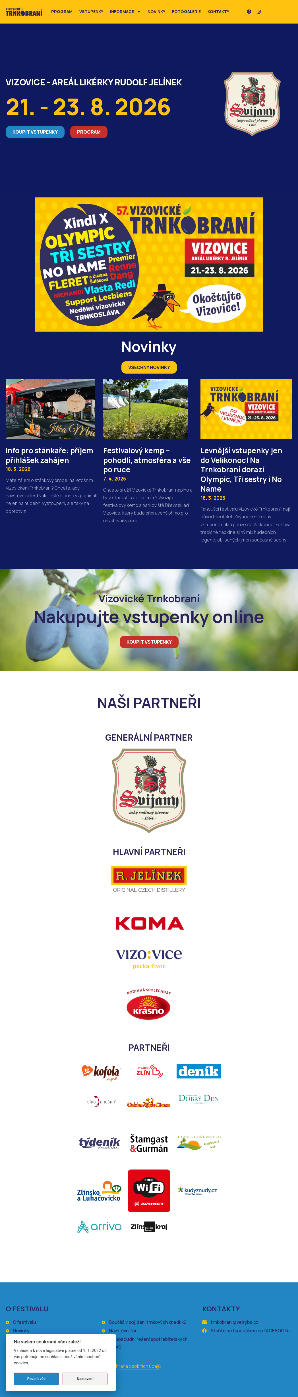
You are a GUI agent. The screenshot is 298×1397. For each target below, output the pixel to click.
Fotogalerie (186, 11)
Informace (125, 11)
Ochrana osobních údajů (136, 1366)
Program (62, 11)
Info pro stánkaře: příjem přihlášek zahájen (49, 455)
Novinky (156, 11)
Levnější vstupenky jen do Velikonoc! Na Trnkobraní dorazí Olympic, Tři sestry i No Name (241, 469)
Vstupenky (91, 11)
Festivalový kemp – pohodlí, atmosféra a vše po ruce (147, 460)
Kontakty (218, 11)
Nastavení (85, 1379)
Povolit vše (36, 1379)
